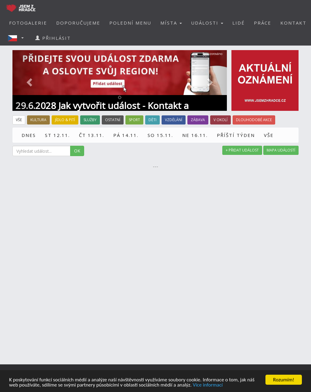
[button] (18, 38)
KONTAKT (293, 23)
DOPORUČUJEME (78, 23)
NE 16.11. (195, 135)
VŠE (269, 135)
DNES (29, 135)
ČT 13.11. (91, 135)
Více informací (208, 385)
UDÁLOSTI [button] (207, 23)
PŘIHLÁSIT (53, 38)
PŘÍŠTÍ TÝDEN (236, 135)
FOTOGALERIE (28, 23)
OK (77, 151)
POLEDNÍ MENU (130, 23)
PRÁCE (262, 23)
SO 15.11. (160, 135)
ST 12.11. (57, 135)
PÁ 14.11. (125, 135)
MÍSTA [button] (171, 23)
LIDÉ (238, 23)
